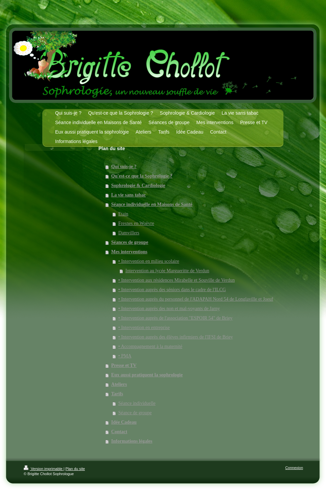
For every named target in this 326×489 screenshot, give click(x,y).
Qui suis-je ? (124, 166)
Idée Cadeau (124, 422)
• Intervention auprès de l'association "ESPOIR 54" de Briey (175, 318)
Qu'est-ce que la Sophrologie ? (141, 176)
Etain (123, 213)
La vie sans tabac (128, 194)
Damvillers (128, 232)
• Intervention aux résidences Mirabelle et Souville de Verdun (176, 280)
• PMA (125, 355)
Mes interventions (129, 251)
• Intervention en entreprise (144, 327)
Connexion (294, 468)
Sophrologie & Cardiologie (138, 185)
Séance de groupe (135, 412)
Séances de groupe (129, 242)
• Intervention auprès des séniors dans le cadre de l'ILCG (172, 289)
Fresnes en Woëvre (136, 223)
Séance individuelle (137, 403)
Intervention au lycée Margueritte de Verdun (167, 270)
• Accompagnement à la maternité (150, 346)
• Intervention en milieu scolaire (148, 261)
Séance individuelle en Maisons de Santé (151, 204)
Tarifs (117, 393)
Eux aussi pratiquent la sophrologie (147, 374)
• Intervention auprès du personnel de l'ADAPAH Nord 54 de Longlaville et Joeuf (195, 299)
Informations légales (132, 441)
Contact (119, 431)
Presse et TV (124, 365)
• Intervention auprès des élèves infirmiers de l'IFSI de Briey (175, 337)
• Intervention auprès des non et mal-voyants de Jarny (169, 308)
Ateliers (119, 384)
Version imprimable (44, 469)
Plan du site (75, 469)
